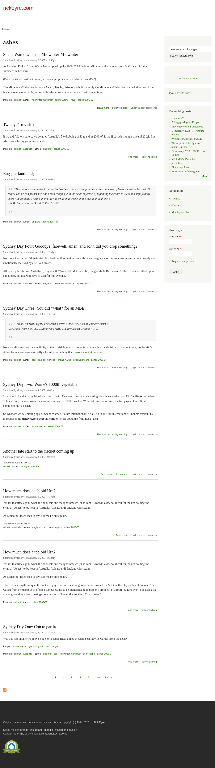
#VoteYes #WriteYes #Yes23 (187, 138)
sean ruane (89, 653)
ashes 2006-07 (85, 100)
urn (44, 527)
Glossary (176, 205)
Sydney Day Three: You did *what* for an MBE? (44, 308)
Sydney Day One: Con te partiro (30, 626)
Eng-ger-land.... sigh (20, 173)
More (204, 176)
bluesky (73, 729)
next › (99, 677)
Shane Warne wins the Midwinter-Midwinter (40, 54)
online (20, 733)
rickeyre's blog (119, 108)
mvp (73, 100)
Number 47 (178, 118)
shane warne (61, 100)
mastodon (60, 729)
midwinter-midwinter (42, 100)
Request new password (184, 261)
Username (175, 236)
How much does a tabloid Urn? (29, 491)
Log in (134, 108)
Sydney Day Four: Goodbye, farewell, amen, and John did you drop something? (70, 246)
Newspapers (55, 527)
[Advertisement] (163, 9)
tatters (92, 347)
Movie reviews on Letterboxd (187, 126)
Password (175, 248)
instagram (36, 729)
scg (33, 360)
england (47, 149)
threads (24, 729)
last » (108, 677)
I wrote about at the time (87, 352)
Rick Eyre (99, 722)
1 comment (122, 474)
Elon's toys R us (180, 167)
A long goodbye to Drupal (185, 122)
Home (5, 29)
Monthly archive (180, 212)
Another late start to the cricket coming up (38, 451)
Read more (103, 107)
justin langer (52, 646)
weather (35, 466)
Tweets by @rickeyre (180, 92)
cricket (17, 100)
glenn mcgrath (36, 646)
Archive (176, 198)
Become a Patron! (188, 78)
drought (25, 466)
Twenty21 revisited (19, 124)
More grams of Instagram (185, 171)
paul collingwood (46, 360)
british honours (81, 360)
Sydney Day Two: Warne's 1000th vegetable (40, 384)
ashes (26, 100)
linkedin (48, 729)
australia (27, 149)
